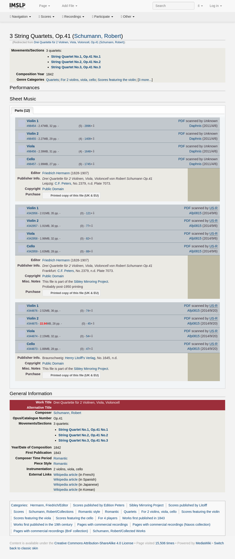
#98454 (31, 126)
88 (87, 251)
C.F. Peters (63, 183)
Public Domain (53, 189)
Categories (19, 505)
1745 (87, 164)
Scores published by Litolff (187, 505)
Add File (67, 6)
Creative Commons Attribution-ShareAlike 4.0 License (93, 543)
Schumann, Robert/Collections (51, 511)
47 (87, 349)
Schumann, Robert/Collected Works (119, 531)
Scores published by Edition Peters (98, 505)
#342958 (32, 238)
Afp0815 (195, 213)
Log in (216, 6)
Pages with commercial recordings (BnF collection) (51, 531)
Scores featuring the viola (32, 518)
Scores (46, 16)
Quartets (52, 80)
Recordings (73, 16)
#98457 (31, 164)
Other (127, 16)
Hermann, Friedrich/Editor (49, 505)
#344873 (32, 349)
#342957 (32, 226)
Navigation (20, 16)
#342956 (32, 213)
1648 (87, 151)
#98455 (31, 138)
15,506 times (164, 543)
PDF (181, 121)
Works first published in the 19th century (43, 524)
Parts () (22, 110)
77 (87, 226)
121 (88, 213)
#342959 (32, 251)
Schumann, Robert (97, 36)
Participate (102, 16)
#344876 (32, 310)
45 (89, 323)
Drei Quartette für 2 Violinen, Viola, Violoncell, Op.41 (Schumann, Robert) (79, 42)
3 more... (145, 80)
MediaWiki (203, 543)
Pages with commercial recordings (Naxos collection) (171, 524)
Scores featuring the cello (74, 518)
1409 (87, 138)
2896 (87, 126)
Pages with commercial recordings (102, 524)
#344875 (32, 323)
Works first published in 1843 (143, 518)
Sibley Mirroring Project (91, 281)
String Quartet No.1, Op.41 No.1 (76, 56)
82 (87, 238)
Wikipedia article (65, 474)
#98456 (31, 151)
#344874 (32, 336)
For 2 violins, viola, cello (78, 80)
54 (87, 336)
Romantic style (89, 511)
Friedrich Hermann (56, 173)
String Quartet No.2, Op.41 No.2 (76, 62)
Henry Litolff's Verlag (80, 358)
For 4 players (107, 518)
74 (87, 310)
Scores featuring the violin (117, 80)
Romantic (60, 458)
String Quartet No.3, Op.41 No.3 (76, 67)
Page (42, 6)
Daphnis (195, 126)
